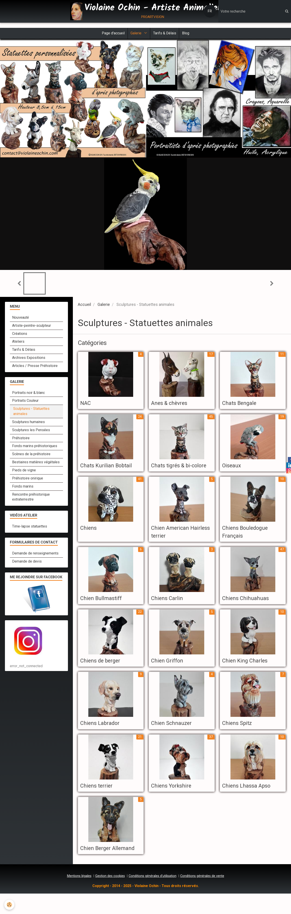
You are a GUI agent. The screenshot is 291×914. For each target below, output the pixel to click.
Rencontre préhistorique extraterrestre (31, 498)
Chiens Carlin (169, 609)
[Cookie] (9, 905)
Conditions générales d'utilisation (152, 896)
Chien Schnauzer (173, 734)
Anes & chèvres (172, 404)
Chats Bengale (241, 404)
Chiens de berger (103, 672)
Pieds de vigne (24, 471)
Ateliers (18, 342)
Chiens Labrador (102, 734)
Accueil (84, 305)
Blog (187, 33)
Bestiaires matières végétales (36, 463)
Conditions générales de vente (202, 896)
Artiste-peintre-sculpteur (31, 327)
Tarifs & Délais (165, 33)
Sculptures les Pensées (31, 431)
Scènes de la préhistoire (31, 455)
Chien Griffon (169, 672)
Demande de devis (27, 562)
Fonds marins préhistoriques (34, 447)
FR (210, 11)
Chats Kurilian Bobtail (109, 467)
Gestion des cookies (110, 896)
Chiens (89, 538)
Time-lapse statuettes (29, 527)
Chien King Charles (247, 672)
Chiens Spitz (239, 734)
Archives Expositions (28, 359)
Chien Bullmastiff (103, 609)
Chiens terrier (98, 797)
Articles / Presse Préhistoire (35, 367)
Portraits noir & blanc (28, 393)
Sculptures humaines (28, 423)
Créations (19, 334)
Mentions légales (79, 896)
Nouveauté (20, 318)
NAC (86, 404)
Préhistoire (21, 439)
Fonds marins (22, 487)
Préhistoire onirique (27, 479)
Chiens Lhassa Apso (249, 797)
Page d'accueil (111, 33)
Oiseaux (233, 467)
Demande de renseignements (35, 554)
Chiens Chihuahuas (248, 609)
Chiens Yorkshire (173, 797)
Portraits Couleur (25, 402)
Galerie (136, 33)
